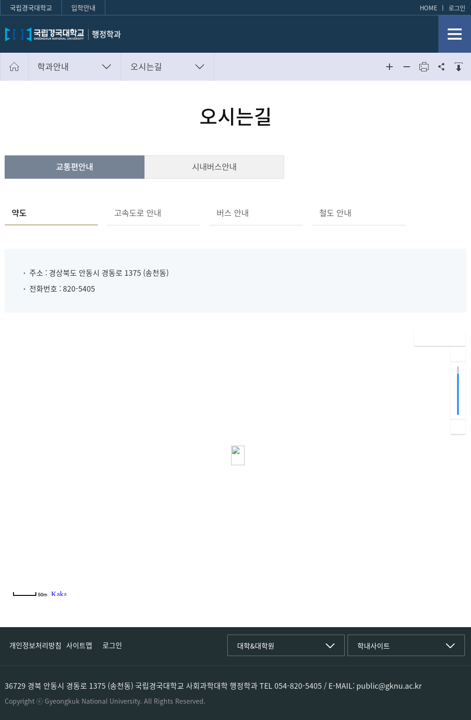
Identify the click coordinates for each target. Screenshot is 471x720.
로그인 (457, 7)
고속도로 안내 (137, 213)
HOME (428, 7)
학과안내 (53, 66)
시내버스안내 (214, 167)
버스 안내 (233, 213)
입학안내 (83, 7)
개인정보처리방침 (35, 645)
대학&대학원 (255, 646)
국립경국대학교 (31, 7)
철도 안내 (335, 213)
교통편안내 (74, 167)
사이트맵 (79, 645)
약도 (19, 213)
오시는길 (146, 66)
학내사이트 (373, 646)
